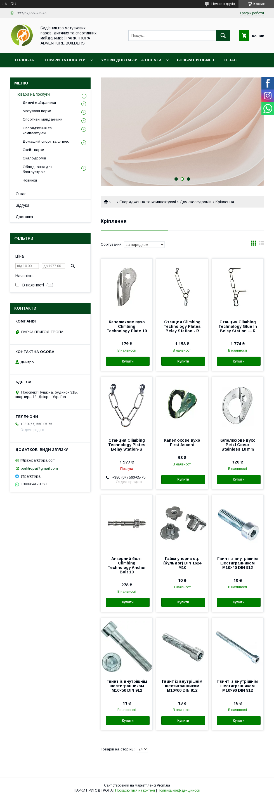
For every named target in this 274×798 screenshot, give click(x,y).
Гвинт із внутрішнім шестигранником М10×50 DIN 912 (127, 686)
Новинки (30, 180)
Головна (24, 60)
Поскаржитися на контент (135, 790)
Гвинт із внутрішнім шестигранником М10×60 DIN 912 (182, 686)
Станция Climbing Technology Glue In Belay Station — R (237, 326)
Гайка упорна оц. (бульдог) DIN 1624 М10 (182, 563)
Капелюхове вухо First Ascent (182, 442)
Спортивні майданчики (42, 119)
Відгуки (22, 205)
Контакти (25, 74)
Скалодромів (34, 158)
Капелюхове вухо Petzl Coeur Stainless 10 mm (237, 444)
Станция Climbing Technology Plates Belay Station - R (182, 326)
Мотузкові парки (37, 111)
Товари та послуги (65, 60)
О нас (230, 60)
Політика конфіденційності (179, 790)
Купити (128, 361)
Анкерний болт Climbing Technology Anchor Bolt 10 (127, 565)
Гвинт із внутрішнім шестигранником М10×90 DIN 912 (237, 686)
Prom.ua (163, 785)
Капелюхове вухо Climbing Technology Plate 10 (127, 326)
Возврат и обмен (195, 60)
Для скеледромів (195, 202)
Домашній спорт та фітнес (46, 141)
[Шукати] (223, 35)
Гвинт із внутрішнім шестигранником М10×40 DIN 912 (237, 563)
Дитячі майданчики (39, 102)
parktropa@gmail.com (39, 468)
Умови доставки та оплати (131, 60)
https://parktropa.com (38, 460)
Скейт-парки (33, 150)
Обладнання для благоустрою (38, 169)
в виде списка (261, 244)
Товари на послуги (33, 94)
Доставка (24, 217)
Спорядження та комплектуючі (147, 202)
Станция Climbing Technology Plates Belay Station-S (126, 444)
